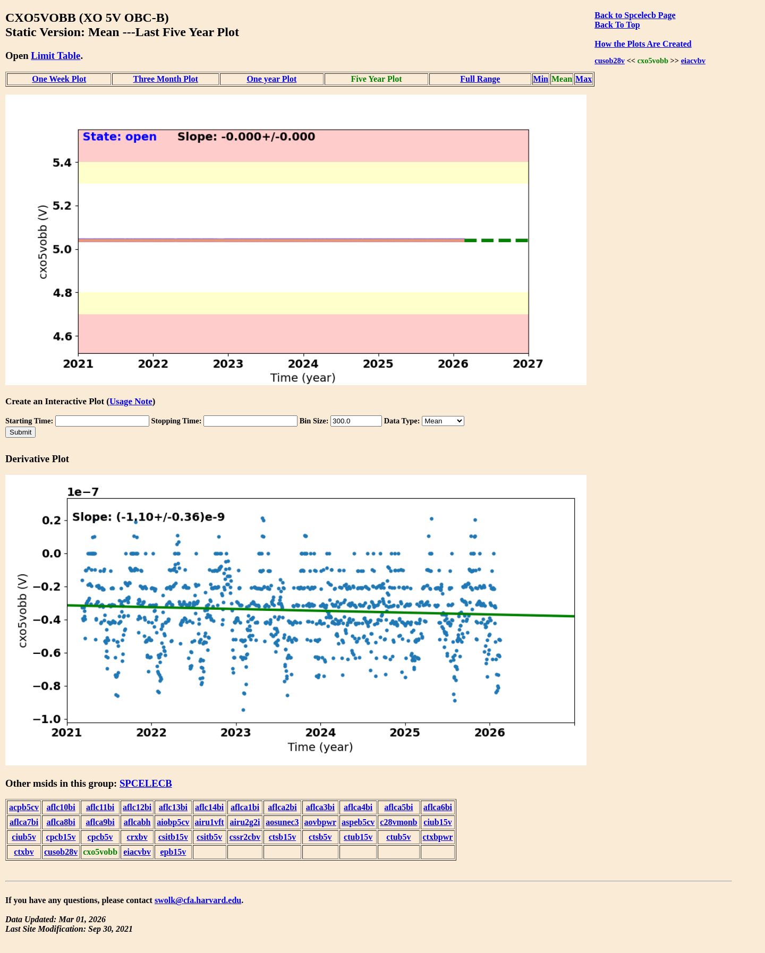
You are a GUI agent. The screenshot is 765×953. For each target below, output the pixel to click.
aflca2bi (282, 807)
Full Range (480, 78)
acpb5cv (24, 807)
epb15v (173, 851)
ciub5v (24, 836)
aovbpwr (320, 822)
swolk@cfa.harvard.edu (198, 900)
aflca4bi (358, 807)
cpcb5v (100, 836)
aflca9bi (100, 822)
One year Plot (271, 78)
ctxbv (23, 851)
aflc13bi (173, 807)
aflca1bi (245, 807)
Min (540, 78)
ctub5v (398, 836)
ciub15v (437, 822)
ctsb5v (320, 836)
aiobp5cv (173, 822)
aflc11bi (100, 807)
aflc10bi (60, 807)
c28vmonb (398, 822)
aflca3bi (320, 807)
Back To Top (617, 24)
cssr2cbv (245, 836)
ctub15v (358, 836)
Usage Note (130, 401)
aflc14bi (209, 807)
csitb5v (209, 836)
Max (583, 78)
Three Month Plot (165, 78)
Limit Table (55, 55)
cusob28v (609, 60)
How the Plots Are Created (642, 43)
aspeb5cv (358, 822)
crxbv (137, 836)
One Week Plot (59, 78)
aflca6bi (437, 807)
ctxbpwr (438, 836)
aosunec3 (282, 822)
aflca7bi (24, 822)
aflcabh (137, 822)
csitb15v (173, 836)
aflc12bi (137, 807)
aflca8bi (60, 822)
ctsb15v (282, 836)
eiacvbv (693, 60)
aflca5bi (398, 807)
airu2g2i (245, 822)
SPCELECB (146, 783)
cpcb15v (61, 836)
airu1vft (209, 822)
